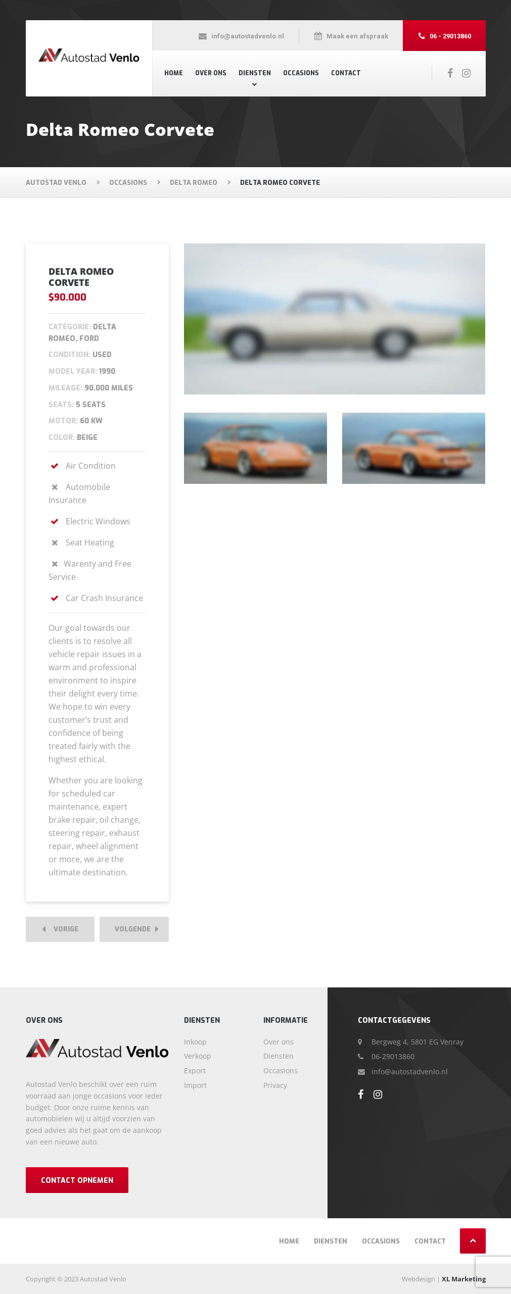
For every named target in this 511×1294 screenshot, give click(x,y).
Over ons (210, 73)
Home (173, 73)
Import (195, 1085)
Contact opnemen (77, 1180)
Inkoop (195, 1042)
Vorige (60, 929)
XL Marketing (464, 1278)
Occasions (301, 73)
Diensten (255, 73)
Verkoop (197, 1056)
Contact (346, 73)
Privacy (275, 1085)
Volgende (137, 929)
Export (195, 1070)
